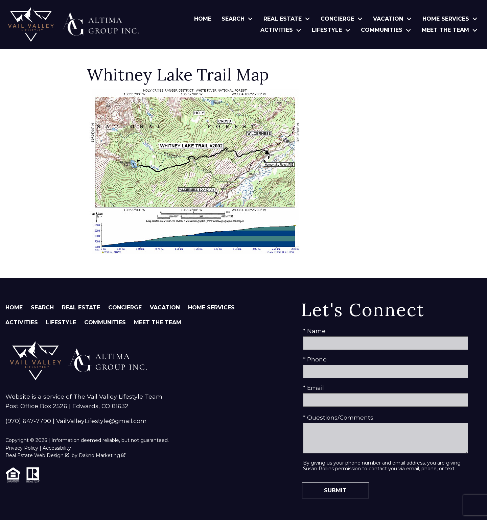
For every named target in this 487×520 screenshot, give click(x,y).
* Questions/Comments (338, 417)
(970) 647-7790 (28, 420)
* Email (313, 387)
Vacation (165, 307)
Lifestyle (61, 322)
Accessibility (57, 448)
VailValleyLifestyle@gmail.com (101, 420)
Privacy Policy (21, 448)
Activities (21, 322)
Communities (105, 322)
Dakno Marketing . (102, 455)
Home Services (211, 307)
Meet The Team (157, 322)
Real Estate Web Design (37, 455)
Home (202, 19)
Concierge (125, 307)
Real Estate (81, 307)
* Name (314, 330)
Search (42, 307)
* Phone (315, 359)
